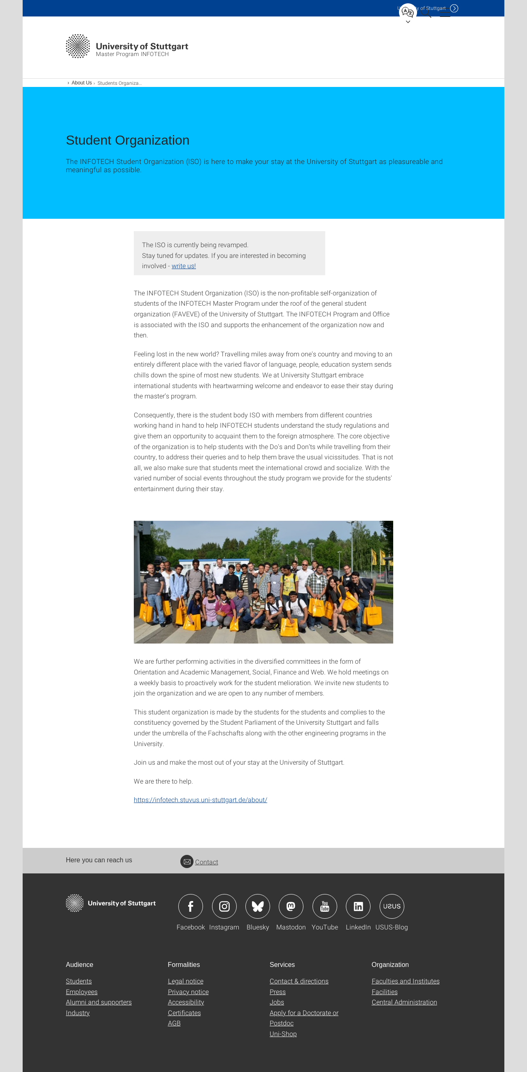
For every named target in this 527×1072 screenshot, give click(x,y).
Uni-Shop (283, 1033)
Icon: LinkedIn (358, 906)
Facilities (385, 991)
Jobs (277, 1001)
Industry (78, 1012)
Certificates (184, 1012)
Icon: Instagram (224, 906)
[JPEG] (263, 582)
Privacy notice (188, 991)
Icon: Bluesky (257, 906)
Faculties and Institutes (406, 980)
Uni (421, 8)
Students (79, 980)
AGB (174, 1022)
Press (278, 991)
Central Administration (404, 1001)
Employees (82, 991)
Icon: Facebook (190, 906)
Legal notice (185, 980)
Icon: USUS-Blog (392, 906)
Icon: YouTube (324, 906)
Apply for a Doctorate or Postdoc (304, 1018)
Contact (199, 861)
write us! (184, 265)
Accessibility (186, 1001)
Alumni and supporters (99, 1001)
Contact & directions (299, 980)
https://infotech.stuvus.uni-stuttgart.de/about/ (200, 799)
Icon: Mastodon (291, 906)
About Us (82, 83)
